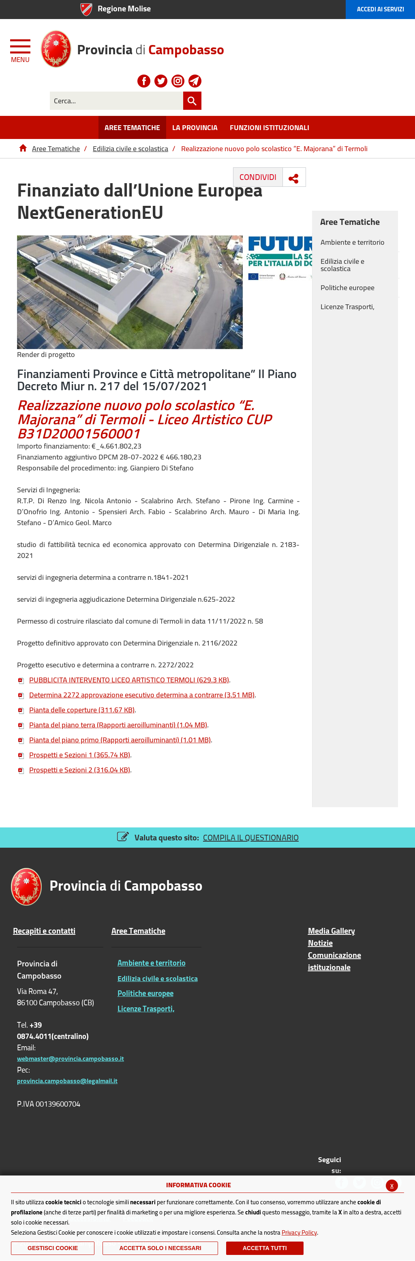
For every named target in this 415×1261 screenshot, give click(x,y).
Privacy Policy (299, 1232)
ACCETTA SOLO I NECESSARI (160, 1248)
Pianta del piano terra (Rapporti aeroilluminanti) (112, 724)
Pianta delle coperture (76, 709)
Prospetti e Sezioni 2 (73, 769)
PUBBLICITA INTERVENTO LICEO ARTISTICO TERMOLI (123, 679)
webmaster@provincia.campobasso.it (70, 1058)
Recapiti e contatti (44, 931)
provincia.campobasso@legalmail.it (67, 1081)
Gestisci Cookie (53, 1248)
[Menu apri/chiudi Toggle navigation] (21, 49)
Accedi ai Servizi (380, 9)
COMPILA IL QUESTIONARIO (251, 837)
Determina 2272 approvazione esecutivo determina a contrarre (136, 694)
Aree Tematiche (56, 148)
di (150, 46)
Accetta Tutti (265, 1248)
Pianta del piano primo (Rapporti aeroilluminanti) (114, 739)
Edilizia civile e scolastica (130, 148)
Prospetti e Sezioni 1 (73, 754)
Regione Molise (124, 8)
